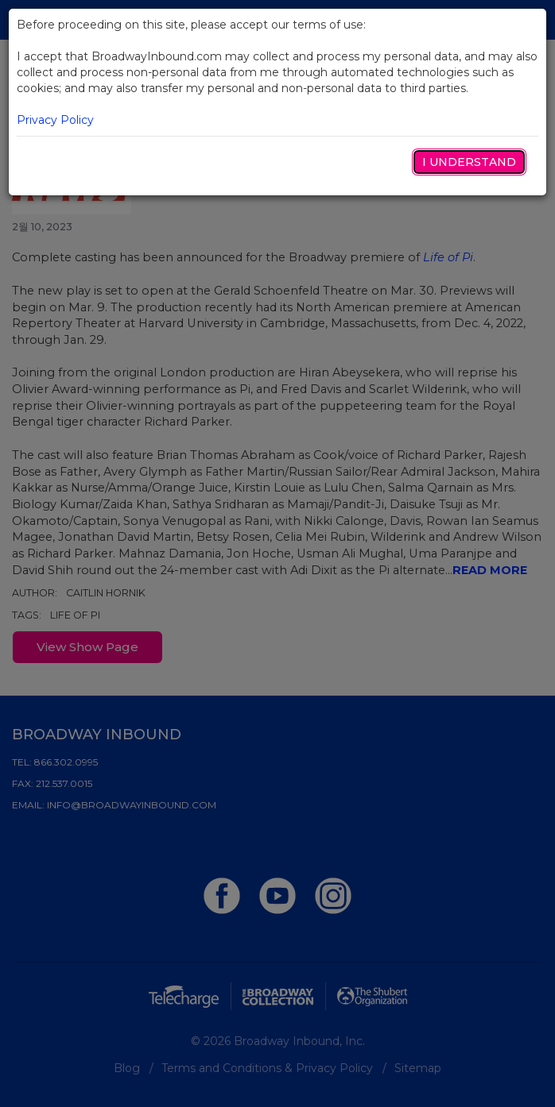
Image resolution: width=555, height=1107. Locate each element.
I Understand (469, 162)
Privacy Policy (55, 120)
